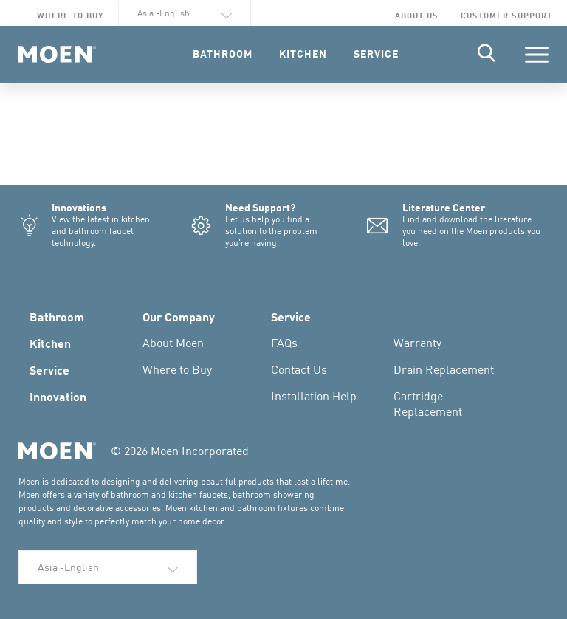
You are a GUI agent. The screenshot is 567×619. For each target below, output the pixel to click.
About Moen (173, 342)
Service (49, 369)
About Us (417, 15)
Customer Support (506, 15)
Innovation (58, 396)
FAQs (284, 342)
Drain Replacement (444, 369)
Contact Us (299, 369)
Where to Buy (70, 15)
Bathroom (57, 316)
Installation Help (314, 396)
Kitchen (50, 342)
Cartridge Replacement (428, 404)
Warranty (417, 342)
